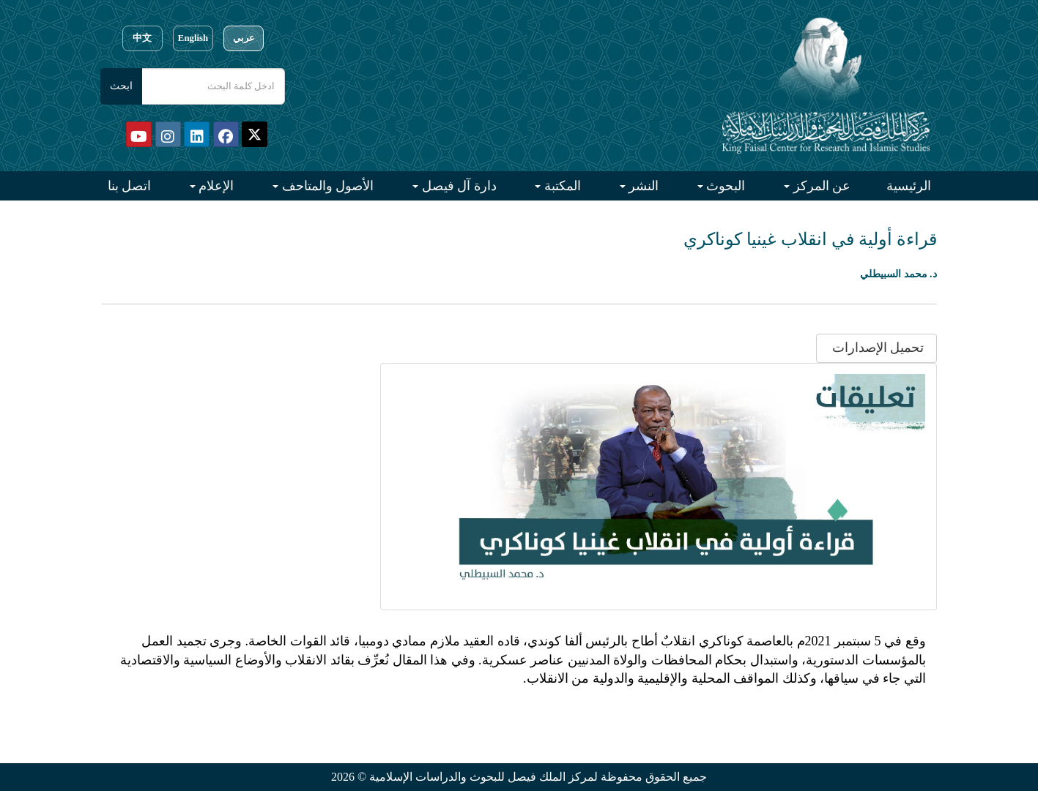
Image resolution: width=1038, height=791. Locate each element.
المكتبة (561, 186)
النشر (642, 186)
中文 (142, 38)
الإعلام (215, 186)
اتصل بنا (130, 186)
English (193, 38)
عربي (244, 38)
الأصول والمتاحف (326, 186)
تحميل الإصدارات (876, 347)
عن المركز (820, 186)
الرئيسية (908, 186)
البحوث (724, 186)
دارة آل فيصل (457, 186)
